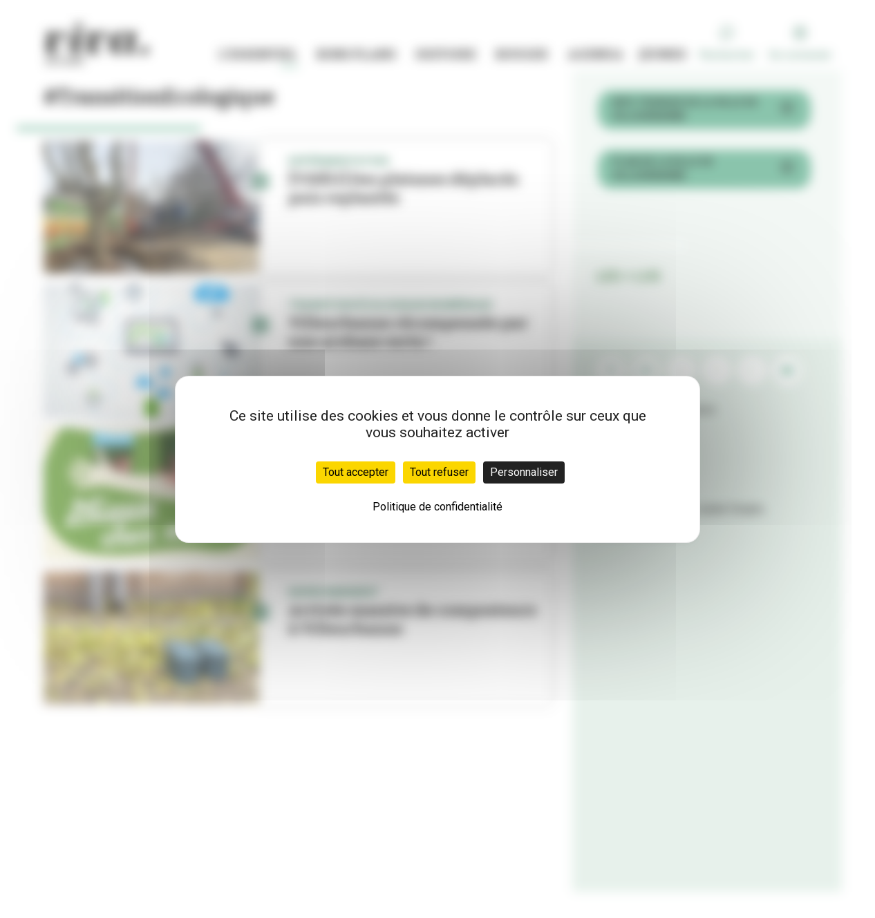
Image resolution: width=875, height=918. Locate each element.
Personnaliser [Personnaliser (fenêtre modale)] (524, 472)
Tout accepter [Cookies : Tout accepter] (355, 472)
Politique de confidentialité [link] (437, 506)
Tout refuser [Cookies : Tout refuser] (439, 472)
